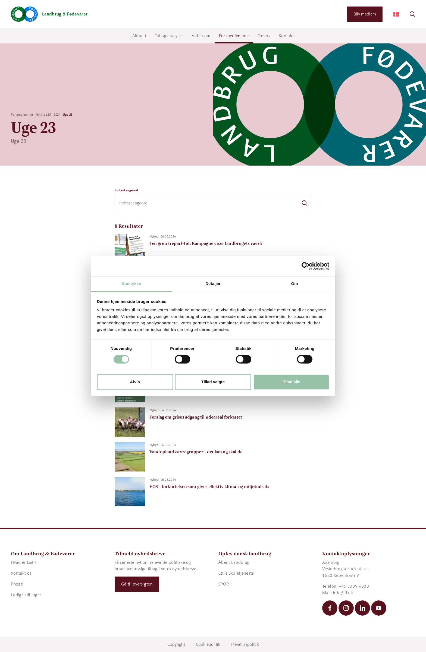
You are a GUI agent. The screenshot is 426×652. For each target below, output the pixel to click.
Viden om (201, 35)
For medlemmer (234, 35)
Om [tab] (294, 283)
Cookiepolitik (208, 644)
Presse (17, 584)
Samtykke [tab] (131, 283)
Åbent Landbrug (233, 562)
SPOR (223, 584)
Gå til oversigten (137, 584)
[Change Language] (396, 14)
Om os (264, 35)
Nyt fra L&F (43, 114)
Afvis (135, 381)
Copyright (176, 644)
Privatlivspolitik (245, 644)
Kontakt (286, 35)
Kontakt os (21, 573)
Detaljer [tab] (213, 283)
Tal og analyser (169, 35)
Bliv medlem (364, 14)
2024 (57, 114)
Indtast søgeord (126, 190)
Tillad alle (291, 381)
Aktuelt (139, 35)
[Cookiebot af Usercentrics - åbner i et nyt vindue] (305, 266)
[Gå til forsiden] (49, 14)
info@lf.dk (343, 592)
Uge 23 (68, 114)
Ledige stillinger (26, 594)
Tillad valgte (213, 381)
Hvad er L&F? (23, 562)
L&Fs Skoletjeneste (236, 573)
